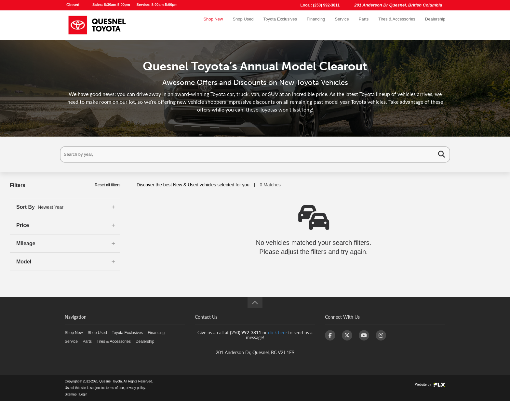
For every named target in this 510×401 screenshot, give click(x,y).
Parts (364, 24)
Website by (430, 384)
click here (277, 332)
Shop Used (243, 24)
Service (342, 24)
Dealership (435, 24)
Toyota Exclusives (280, 24)
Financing (316, 24)
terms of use (115, 388)
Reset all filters (107, 185)
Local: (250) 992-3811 (320, 5)
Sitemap (71, 394)
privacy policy (135, 388)
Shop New (213, 24)
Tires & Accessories (396, 24)
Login (83, 394)
